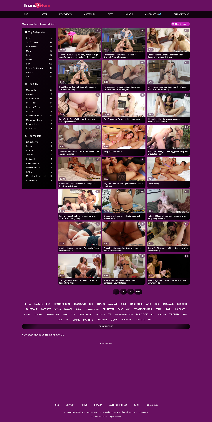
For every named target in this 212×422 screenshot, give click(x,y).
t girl (27, 314)
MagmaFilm (39, 90)
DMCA (136, 405)
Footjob (39, 72)
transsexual (62, 304)
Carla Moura (39, 180)
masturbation (124, 314)
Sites (110, 14)
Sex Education (39, 42)
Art (39, 77)
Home (25, 14)
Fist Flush (39, 111)
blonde (100, 314)
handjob (38, 304)
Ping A (39, 146)
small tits (69, 314)
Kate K (39, 172)
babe (120, 309)
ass (157, 304)
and (148, 304)
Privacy (98, 405)
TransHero (103, 417)
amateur (112, 304)
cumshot (102, 319)
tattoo (57, 309)
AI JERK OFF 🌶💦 (153, 14)
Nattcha (39, 150)
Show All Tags (106, 326)
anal (76, 319)
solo (124, 304)
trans (101, 303)
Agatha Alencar (39, 163)
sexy (128, 309)
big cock (142, 314)
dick (60, 320)
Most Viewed (65, 14)
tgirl (169, 309)
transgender (143, 309)
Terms (84, 405)
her (153, 314)
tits (185, 314)
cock (114, 319)
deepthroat (86, 314)
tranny (174, 314)
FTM (39, 64)
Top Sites (33, 84)
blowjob (80, 303)
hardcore (136, 304)
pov (48, 304)
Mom (39, 51)
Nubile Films (39, 103)
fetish (159, 309)
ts (109, 314)
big (91, 304)
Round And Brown (39, 116)
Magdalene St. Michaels (39, 176)
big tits (88, 319)
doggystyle (52, 314)
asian (79, 309)
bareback (168, 304)
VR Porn (39, 59)
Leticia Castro (39, 142)
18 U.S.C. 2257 (152, 405)
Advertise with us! (118, 405)
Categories (89, 14)
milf (68, 320)
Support (70, 405)
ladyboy (46, 309)
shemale (32, 309)
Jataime (39, 155)
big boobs (180, 309)
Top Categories (36, 32)
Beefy (39, 38)
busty (151, 320)
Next (138, 292)
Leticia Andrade (39, 167)
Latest (44, 14)
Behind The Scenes (39, 68)
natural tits (127, 320)
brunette (109, 309)
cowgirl (38, 314)
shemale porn (92, 309)
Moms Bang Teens (39, 120)
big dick (182, 304)
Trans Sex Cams (181, 14)
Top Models (34, 136)
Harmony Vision (39, 107)
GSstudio (39, 94)
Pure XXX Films (39, 99)
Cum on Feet (39, 47)
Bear (39, 55)
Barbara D (39, 159)
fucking (162, 314)
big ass (68, 309)
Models (129, 14)
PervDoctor (39, 128)
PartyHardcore (39, 124)
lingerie (140, 320)
